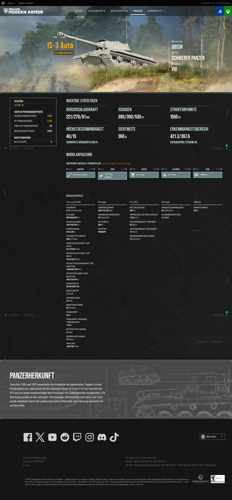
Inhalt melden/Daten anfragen (145, 461)
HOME (79, 11)
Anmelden (206, 3)
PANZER (137, 11)
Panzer (63, 37)
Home (54, 37)
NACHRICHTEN (119, 11)
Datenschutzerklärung (140, 458)
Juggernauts (96, 11)
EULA (26, 465)
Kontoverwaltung (35, 458)
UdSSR (71, 37)
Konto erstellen (223, 3)
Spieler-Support (34, 461)
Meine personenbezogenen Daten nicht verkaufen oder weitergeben (170, 465)
